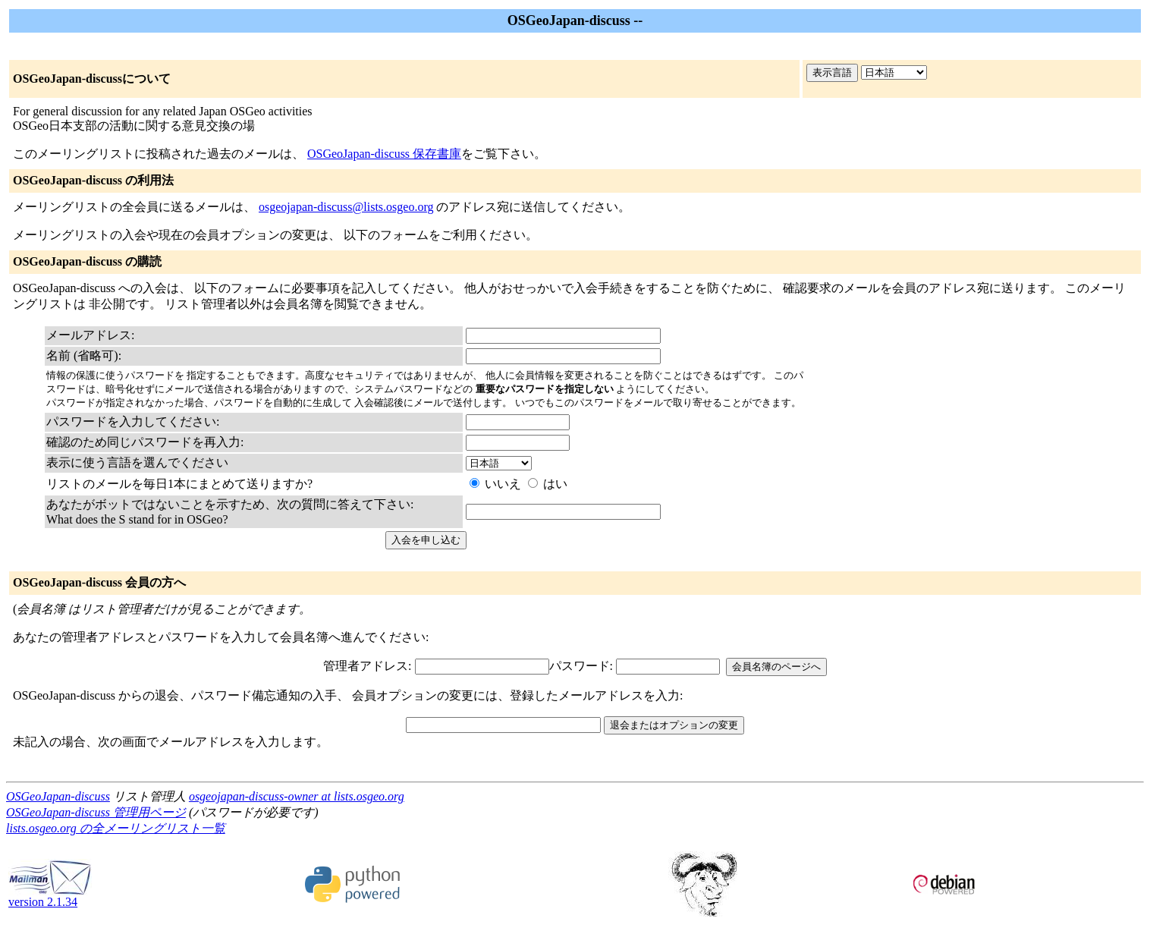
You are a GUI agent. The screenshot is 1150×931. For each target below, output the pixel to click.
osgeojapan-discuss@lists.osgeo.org (346, 206)
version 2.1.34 (50, 896)
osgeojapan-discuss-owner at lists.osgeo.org (296, 796)
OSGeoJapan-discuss (58, 796)
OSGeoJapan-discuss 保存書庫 (384, 153)
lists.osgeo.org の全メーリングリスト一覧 (115, 828)
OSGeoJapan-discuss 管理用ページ (96, 812)
